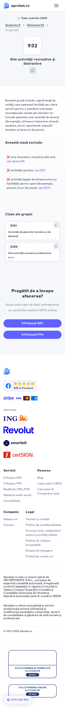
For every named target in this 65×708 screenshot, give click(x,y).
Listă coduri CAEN (49, 483)
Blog (40, 477)
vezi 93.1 (39, 170)
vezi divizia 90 (15, 161)
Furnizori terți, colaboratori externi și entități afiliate (43, 533)
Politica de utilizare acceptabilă (38, 543)
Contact (8, 525)
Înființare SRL (12, 477)
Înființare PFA (12, 483)
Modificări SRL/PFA (16, 489)
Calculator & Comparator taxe (48, 491)
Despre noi (10, 519)
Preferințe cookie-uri (39, 556)
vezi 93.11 (44, 187)
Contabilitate (11, 500)
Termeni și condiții (37, 519)
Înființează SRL (32, 323)
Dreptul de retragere (39, 550)
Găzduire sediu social (17, 495)
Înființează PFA (33, 334)
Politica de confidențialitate (43, 525)
